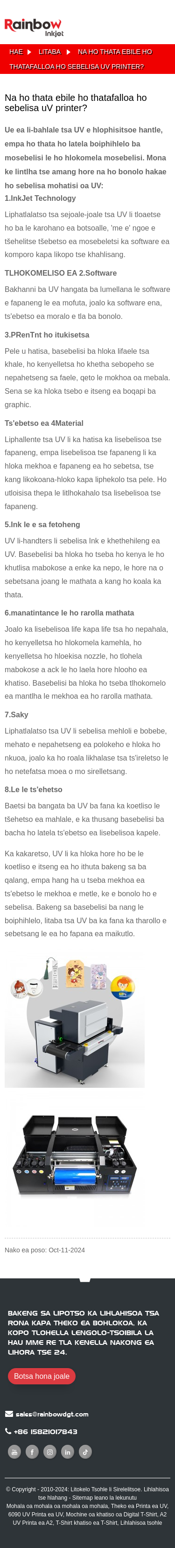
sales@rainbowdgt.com (52, 1414)
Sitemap (82, 1498)
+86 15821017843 (45, 1432)
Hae (16, 51)
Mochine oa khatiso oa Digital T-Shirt (111, 1514)
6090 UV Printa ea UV (35, 1514)
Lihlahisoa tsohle (141, 1523)
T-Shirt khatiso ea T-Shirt (86, 1523)
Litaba (49, 51)
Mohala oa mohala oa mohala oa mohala (57, 1506)
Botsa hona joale (42, 1376)
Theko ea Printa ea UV (139, 1506)
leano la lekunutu (115, 1498)
